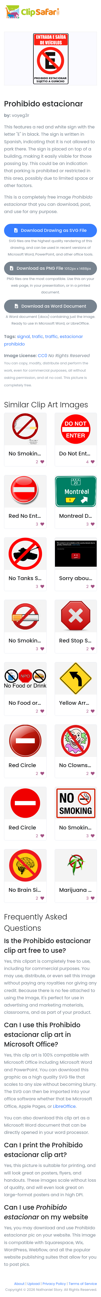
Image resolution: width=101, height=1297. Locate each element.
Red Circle (22, 765)
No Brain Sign (27, 890)
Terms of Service (83, 1283)
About (19, 1283)
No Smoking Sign (31, 453)
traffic (51, 336)
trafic (37, 336)
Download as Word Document (50, 306)
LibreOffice (64, 1106)
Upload (33, 1283)
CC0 (42, 356)
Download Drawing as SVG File (50, 230)
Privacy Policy (54, 1283)
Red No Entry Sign (32, 516)
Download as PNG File (50, 268)
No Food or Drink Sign (37, 703)
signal (23, 336)
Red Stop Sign (78, 640)
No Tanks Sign (28, 578)
